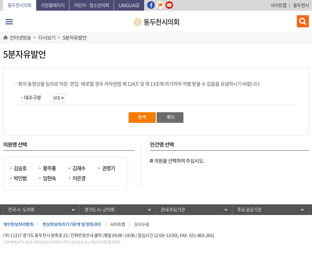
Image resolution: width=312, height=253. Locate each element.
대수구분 (32, 97)
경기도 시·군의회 (99, 209)
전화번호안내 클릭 (86, 235)
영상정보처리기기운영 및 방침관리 (71, 224)
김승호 (20, 168)
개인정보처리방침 (18, 224)
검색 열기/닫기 (303, 21)
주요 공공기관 (249, 209)
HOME (6, 37)
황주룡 (49, 168)
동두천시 (301, 5)
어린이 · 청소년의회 (91, 5)
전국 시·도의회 (21, 209)
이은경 (79, 178)
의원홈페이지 (53, 5)
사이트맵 (278, 5)
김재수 (79, 168)
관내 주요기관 (173, 209)
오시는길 (141, 224)
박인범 (20, 178)
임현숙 (49, 178)
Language (129, 5)
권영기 (108, 168)
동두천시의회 (19, 5)
